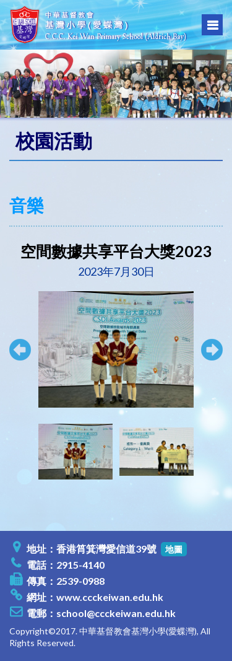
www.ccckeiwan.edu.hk (109, 597)
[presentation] (25, 451)
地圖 (174, 549)
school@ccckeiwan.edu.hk (116, 613)
